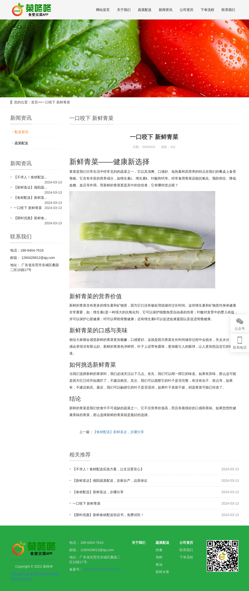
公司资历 (186, 10)
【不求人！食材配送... (30, 177)
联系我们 (228, 10)
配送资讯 (21, 132)
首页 (34, 102)
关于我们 (124, 10)
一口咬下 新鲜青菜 (56, 102)
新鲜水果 (162, 572)
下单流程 (207, 10)
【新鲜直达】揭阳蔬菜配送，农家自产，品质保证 (109, 480)
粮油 (159, 564)
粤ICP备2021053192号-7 (102, 569)
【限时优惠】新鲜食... (30, 218)
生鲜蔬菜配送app (36, 574)
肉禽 (159, 550)
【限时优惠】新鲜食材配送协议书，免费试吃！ (108, 515)
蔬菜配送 (144, 10)
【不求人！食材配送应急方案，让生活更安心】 (108, 469)
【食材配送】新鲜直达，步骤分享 (118, 432)
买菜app (16, 574)
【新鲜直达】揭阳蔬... (30, 187)
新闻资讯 (165, 10)
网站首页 (103, 10)
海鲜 (159, 557)
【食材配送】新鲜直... (30, 198)
